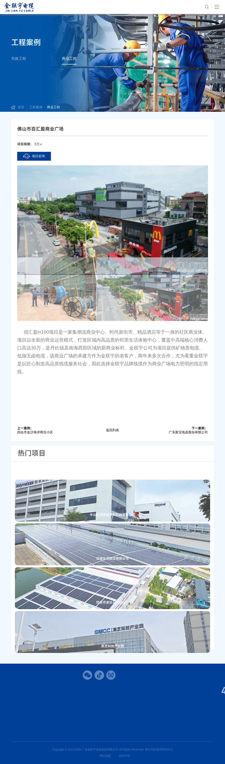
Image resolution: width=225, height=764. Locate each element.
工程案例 (35, 107)
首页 (21, 107)
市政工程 (18, 59)
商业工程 (69, 59)
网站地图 (105, 755)
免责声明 (124, 755)
